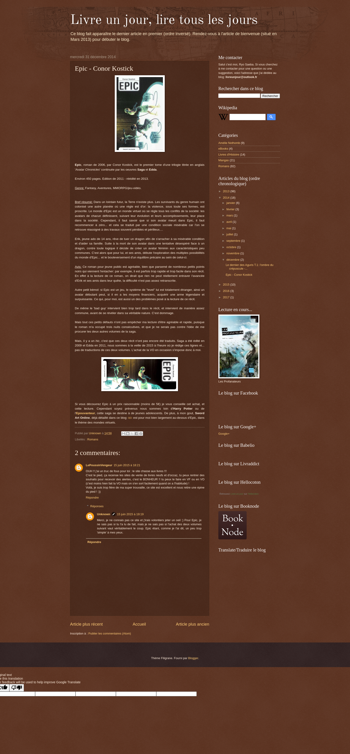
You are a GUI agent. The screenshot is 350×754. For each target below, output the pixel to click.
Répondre (92, 497)
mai (229, 228)
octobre (231, 247)
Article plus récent (86, 624)
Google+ (224, 433)
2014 (226, 197)
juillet (230, 234)
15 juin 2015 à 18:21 (127, 465)
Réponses (97, 506)
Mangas (223, 160)
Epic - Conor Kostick (239, 274)
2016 (226, 291)
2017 (226, 297)
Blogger (193, 658)
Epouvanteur (85, 413)
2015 (226, 284)
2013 (226, 191)
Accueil (139, 624)
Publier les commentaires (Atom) (109, 633)
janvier (231, 203)
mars (230, 215)
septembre (233, 240)
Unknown (103, 514)
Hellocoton (253, 494)
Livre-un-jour (236, 494)
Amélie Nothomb (229, 143)
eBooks (223, 148)
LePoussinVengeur (99, 465)
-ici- (129, 417)
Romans (92, 439)
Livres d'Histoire (228, 154)
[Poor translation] (16, 688)
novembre (233, 253)
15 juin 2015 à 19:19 (130, 514)
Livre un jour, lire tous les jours (164, 20)
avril (229, 222)
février (230, 209)
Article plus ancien (192, 624)
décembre (233, 259)
